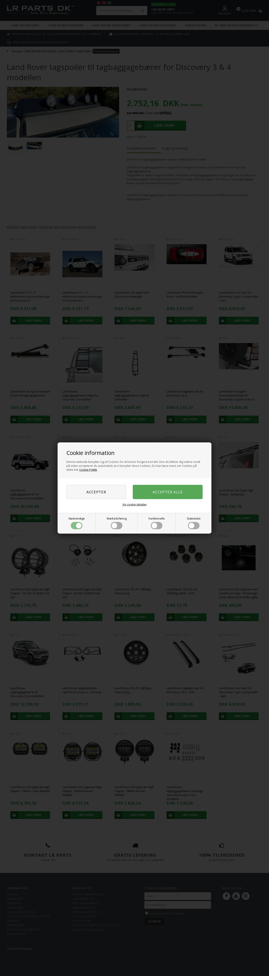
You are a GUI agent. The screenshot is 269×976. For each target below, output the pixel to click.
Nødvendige (77, 522)
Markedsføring (117, 522)
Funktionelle (157, 522)
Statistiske (194, 522)
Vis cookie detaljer (134, 504)
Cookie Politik (88, 470)
